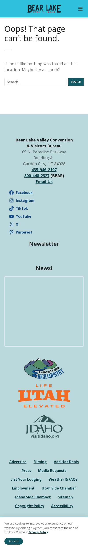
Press (26, 470)
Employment (23, 488)
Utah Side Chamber (59, 488)
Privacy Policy (38, 532)
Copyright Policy (29, 505)
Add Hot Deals (66, 461)
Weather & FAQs (63, 479)
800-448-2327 (36, 175)
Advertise (17, 461)
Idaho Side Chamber (33, 497)
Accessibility (62, 505)
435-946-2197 (44, 169)
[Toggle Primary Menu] (80, 8)
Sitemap (65, 497)
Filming (40, 461)
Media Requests (52, 470)
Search (76, 82)
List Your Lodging (26, 479)
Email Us (44, 181)
